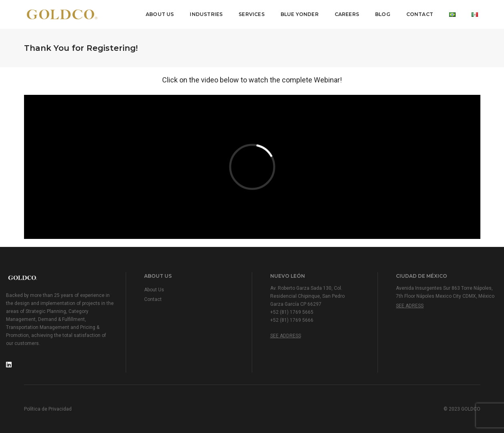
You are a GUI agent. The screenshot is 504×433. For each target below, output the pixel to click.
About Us (160, 14)
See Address (285, 336)
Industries (206, 14)
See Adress (410, 306)
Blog (382, 14)
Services (251, 14)
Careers (347, 14)
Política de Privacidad (48, 409)
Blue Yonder (300, 14)
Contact (419, 14)
